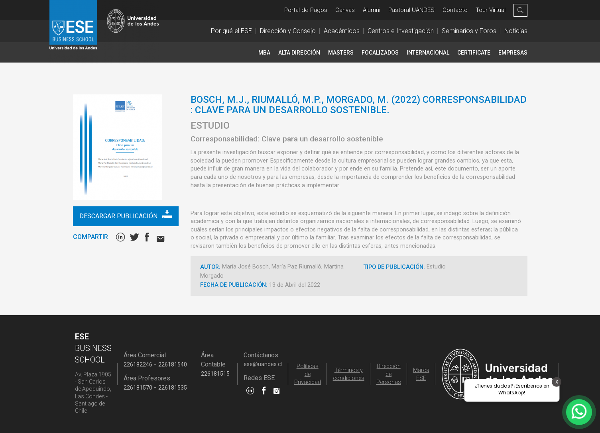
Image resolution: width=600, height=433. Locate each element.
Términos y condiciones (348, 374)
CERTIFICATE (473, 52)
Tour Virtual (491, 10)
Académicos (342, 31)
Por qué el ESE (231, 31)
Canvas (345, 10)
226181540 (172, 364)
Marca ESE (421, 374)
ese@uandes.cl (263, 364)
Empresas (512, 52)
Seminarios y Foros (469, 31)
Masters (341, 52)
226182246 (138, 364)
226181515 (215, 373)
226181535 (172, 387)
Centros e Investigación (401, 31)
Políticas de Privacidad (307, 374)
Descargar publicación (125, 214)
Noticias (515, 31)
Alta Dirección (299, 52)
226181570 (138, 387)
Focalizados (380, 52)
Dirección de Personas (388, 374)
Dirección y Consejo (288, 31)
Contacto (455, 10)
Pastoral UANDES (411, 10)
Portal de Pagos (305, 10)
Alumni (371, 10)
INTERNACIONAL (428, 52)
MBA (264, 52)
